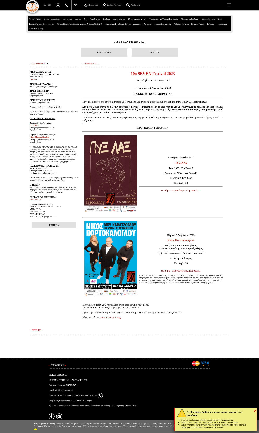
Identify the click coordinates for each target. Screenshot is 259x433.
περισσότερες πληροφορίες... (186, 190)
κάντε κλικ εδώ (36, 199)
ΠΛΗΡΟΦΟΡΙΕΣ (104, 52)
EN (49, 5)
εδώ (35, 428)
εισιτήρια (165, 190)
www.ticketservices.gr (111, 317)
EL (45, 5)
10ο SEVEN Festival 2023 (129, 41)
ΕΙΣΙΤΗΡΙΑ (155, 52)
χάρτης (33, 79)
